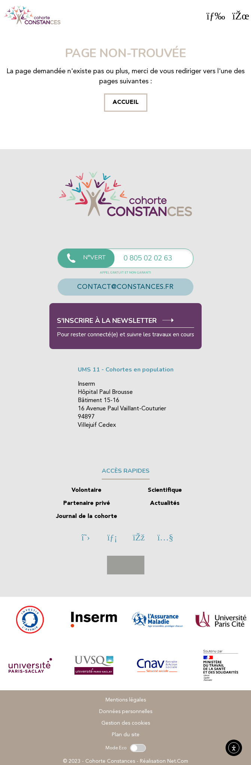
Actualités (165, 503)
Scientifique (165, 490)
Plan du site (126, 734)
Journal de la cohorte (86, 516)
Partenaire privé (86, 503)
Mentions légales (125, 700)
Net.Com (177, 761)
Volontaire (86, 490)
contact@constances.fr (125, 287)
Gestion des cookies (125, 723)
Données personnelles (125, 711)
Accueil (126, 102)
